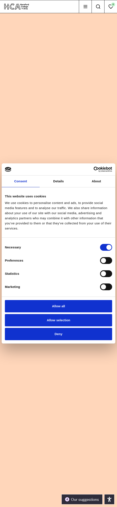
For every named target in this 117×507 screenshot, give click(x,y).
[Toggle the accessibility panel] (82, 499)
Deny (58, 334)
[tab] (85, 6)
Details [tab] (58, 181)
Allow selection (58, 320)
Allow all (58, 306)
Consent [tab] (20, 181)
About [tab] (96, 181)
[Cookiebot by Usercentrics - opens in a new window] (93, 169)
